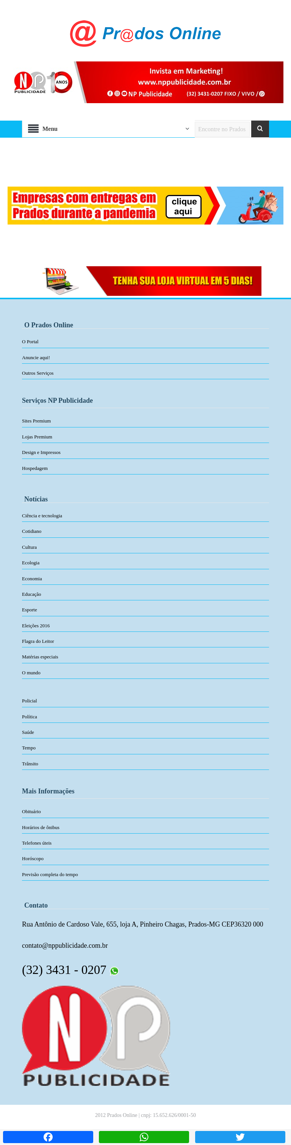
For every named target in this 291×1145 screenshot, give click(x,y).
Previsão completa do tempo (50, 874)
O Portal (30, 341)
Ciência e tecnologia (42, 515)
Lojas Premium (37, 437)
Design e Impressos (41, 452)
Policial (29, 701)
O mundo (31, 672)
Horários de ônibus (40, 827)
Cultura (29, 547)
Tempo (29, 748)
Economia (32, 578)
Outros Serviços (37, 373)
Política (29, 716)
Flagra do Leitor (38, 641)
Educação (31, 594)
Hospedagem (35, 468)
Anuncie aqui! (36, 357)
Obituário (31, 811)
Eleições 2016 (36, 625)
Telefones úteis (37, 843)
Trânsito (30, 763)
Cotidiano (31, 531)
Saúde (28, 732)
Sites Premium (36, 421)
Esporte (29, 610)
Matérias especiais (40, 657)
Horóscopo (33, 858)
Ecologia (30, 562)
